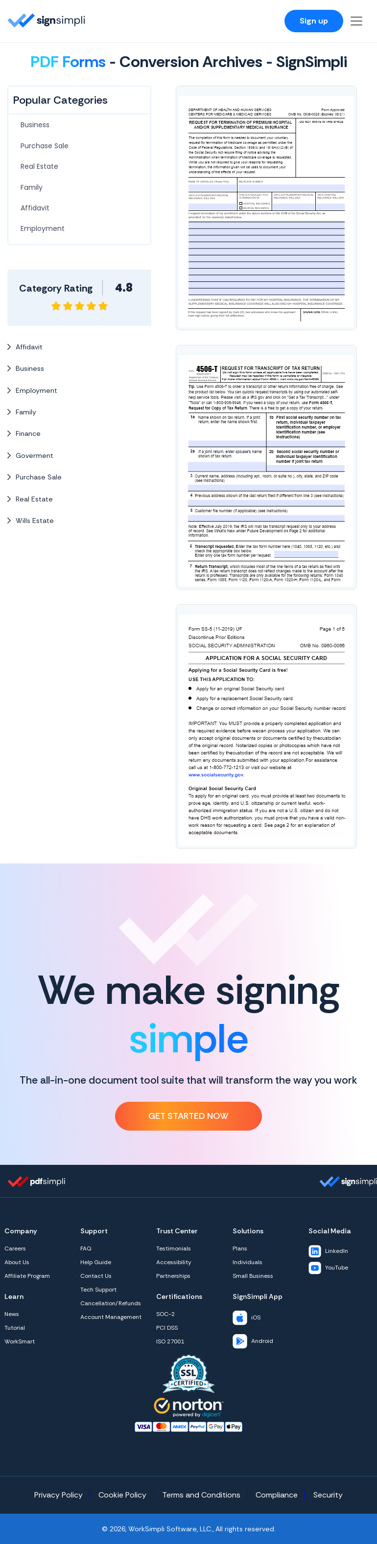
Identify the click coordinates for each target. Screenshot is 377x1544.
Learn (14, 1296)
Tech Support (98, 1290)
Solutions (248, 1230)
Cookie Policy (122, 1495)
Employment (43, 228)
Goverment (30, 455)
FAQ (86, 1248)
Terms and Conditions (201, 1495)
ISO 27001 (170, 1341)
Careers (15, 1248)
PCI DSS (167, 1328)
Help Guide (95, 1262)
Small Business (253, 1276)
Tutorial (14, 1328)
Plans (240, 1248)
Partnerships (173, 1276)
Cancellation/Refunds (110, 1303)
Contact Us (96, 1276)
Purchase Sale (45, 146)
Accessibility (173, 1262)
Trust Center (177, 1230)
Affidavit (35, 208)
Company (20, 1230)
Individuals (247, 1262)
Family (32, 187)
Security (328, 1495)
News (11, 1314)
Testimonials (173, 1248)
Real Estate (39, 166)
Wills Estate (30, 520)
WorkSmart (19, 1341)
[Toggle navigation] (356, 21)
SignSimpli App (258, 1296)
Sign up (314, 21)
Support (94, 1230)
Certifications (179, 1296)
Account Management (110, 1317)
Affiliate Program (27, 1276)
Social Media (329, 1230)
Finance (24, 433)
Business (35, 125)
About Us (16, 1262)
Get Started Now (188, 1116)
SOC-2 (165, 1314)
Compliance (277, 1495)
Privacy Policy (58, 1495)
